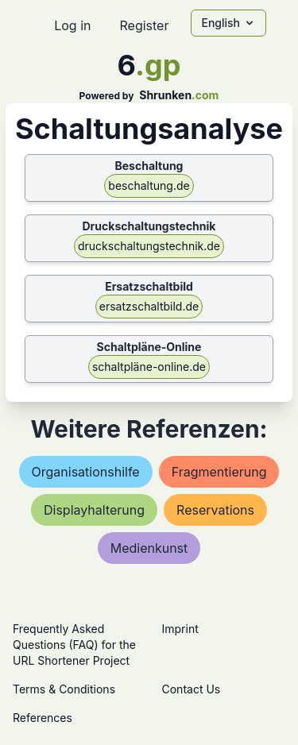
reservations (215, 510)
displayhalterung (94, 510)
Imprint (180, 628)
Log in (72, 25)
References (42, 717)
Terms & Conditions (64, 689)
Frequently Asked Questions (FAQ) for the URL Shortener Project (74, 644)
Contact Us (191, 689)
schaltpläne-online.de (149, 366)
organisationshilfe (86, 472)
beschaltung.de (148, 185)
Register (143, 25)
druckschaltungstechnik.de (149, 246)
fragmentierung (219, 472)
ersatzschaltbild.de (149, 306)
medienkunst (149, 548)
